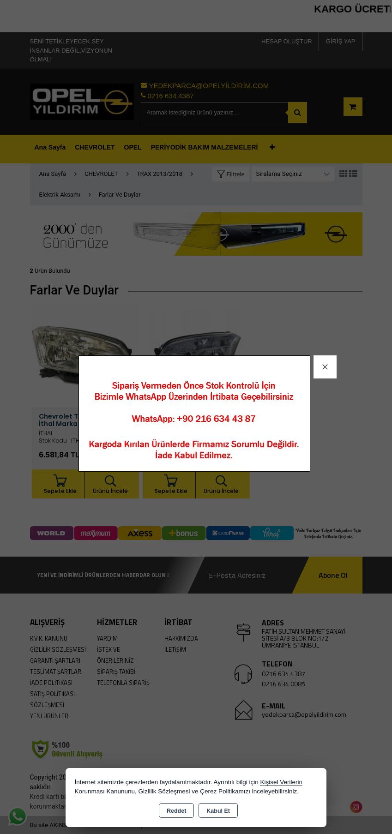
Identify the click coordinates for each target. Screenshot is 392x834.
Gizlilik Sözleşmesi (164, 791)
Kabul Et (218, 811)
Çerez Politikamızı (225, 791)
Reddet (176, 811)
